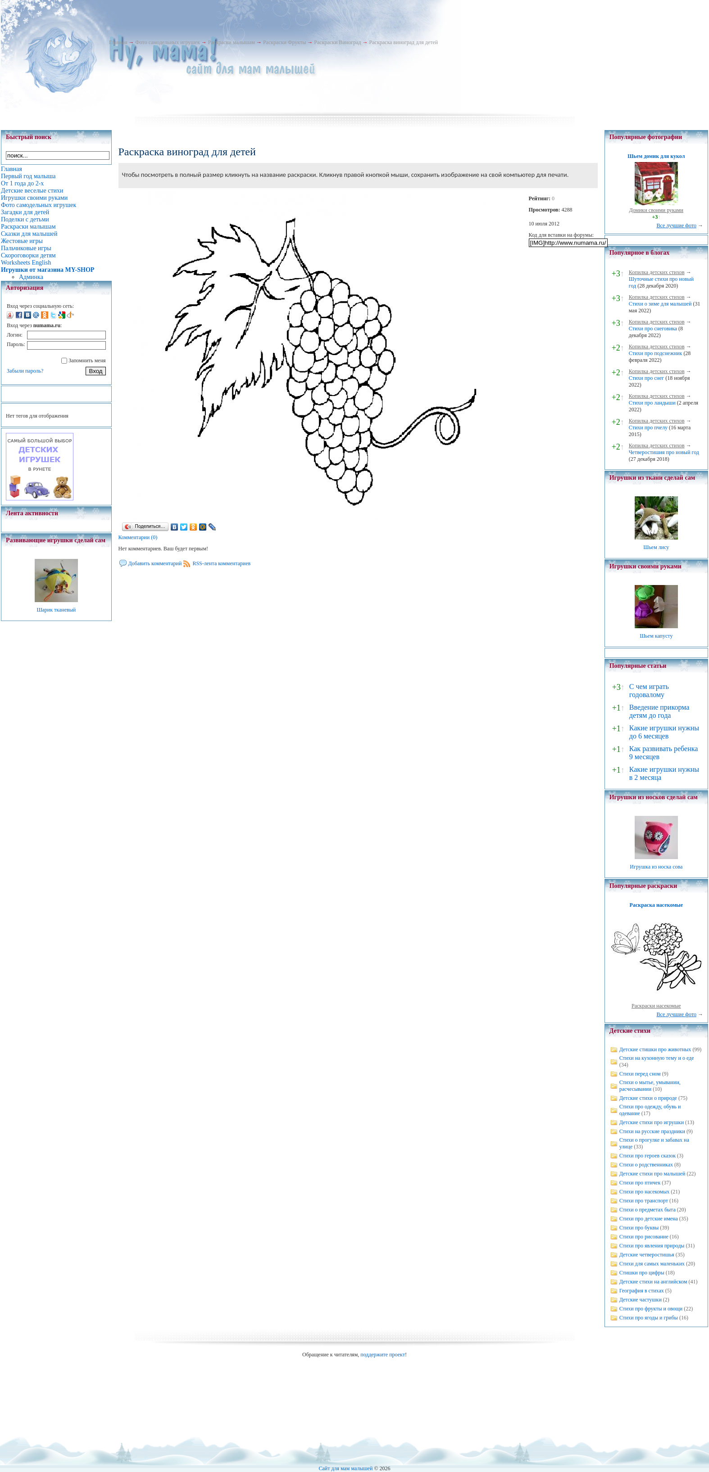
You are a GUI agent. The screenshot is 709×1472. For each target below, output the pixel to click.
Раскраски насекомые (656, 1006)
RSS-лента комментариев (221, 563)
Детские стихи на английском (653, 1281)
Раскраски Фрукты (284, 42)
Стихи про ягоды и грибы (648, 1317)
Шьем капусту (656, 636)
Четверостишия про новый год (664, 452)
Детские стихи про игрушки (651, 1122)
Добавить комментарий (155, 563)
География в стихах (641, 1290)
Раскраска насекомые (656, 905)
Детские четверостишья (646, 1254)
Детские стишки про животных (655, 1049)
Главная (118, 42)
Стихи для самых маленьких (652, 1263)
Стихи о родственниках (646, 1164)
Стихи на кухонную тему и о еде (656, 1058)
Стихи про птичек (640, 1182)
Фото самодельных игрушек (167, 42)
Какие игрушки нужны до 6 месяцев (664, 732)
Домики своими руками (656, 210)
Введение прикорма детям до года (659, 711)
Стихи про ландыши (652, 403)
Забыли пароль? (25, 371)
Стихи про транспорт (643, 1200)
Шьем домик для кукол (656, 156)
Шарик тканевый (56, 610)
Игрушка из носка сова (656, 867)
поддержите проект (382, 1354)
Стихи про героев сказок (647, 1155)
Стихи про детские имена (648, 1218)
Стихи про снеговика (653, 328)
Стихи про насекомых (644, 1191)
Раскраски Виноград (337, 42)
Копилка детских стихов (657, 272)
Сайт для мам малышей (345, 1468)
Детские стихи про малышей (652, 1173)
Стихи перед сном (640, 1074)
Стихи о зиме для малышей (660, 304)
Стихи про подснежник (655, 353)
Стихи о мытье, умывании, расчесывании (650, 1085)
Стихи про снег (646, 378)
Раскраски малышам (231, 42)
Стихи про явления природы (652, 1245)
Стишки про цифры (641, 1272)
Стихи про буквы (639, 1227)
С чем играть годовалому (649, 690)
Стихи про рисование (643, 1236)
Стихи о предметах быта (647, 1209)
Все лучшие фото (676, 225)
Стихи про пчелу (648, 427)
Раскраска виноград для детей (403, 42)
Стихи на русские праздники (652, 1131)
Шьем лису (656, 547)
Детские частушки (640, 1299)
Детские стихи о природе (648, 1098)
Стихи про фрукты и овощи (651, 1308)
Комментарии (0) (138, 537)
